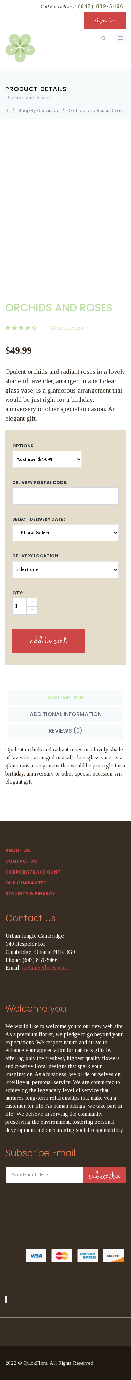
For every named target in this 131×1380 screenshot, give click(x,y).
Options (23, 446)
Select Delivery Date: (38, 519)
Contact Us (21, 861)
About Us (17, 850)
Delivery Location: (36, 556)
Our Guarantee (25, 883)
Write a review (67, 328)
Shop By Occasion (38, 110)
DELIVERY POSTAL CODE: (39, 482)
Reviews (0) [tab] (65, 731)
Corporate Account (32, 872)
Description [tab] (65, 697)
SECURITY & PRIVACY (30, 893)
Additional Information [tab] (66, 714)
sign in (105, 20)
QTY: (17, 593)
